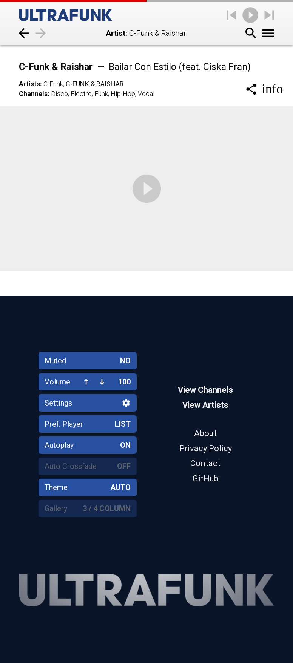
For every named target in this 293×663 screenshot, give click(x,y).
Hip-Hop (123, 94)
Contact (205, 463)
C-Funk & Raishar (135, 66)
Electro (81, 94)
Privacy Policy (205, 448)
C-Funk (53, 84)
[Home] (65, 15)
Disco (59, 94)
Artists (29, 84)
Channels (33, 94)
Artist (115, 33)
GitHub (206, 478)
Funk (101, 94)
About (205, 433)
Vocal (146, 94)
